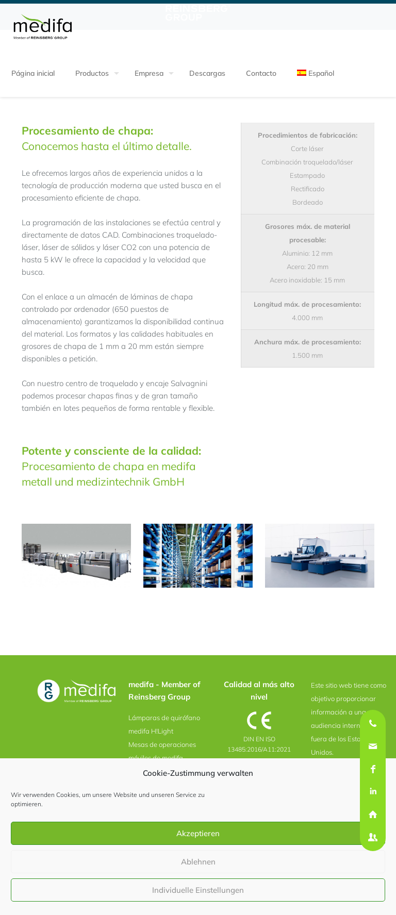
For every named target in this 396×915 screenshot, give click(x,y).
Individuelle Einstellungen (198, 890)
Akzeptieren (198, 833)
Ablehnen (198, 862)
